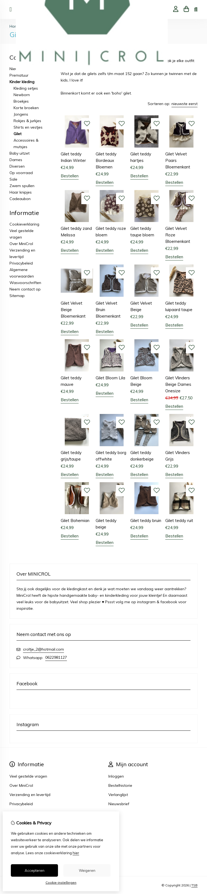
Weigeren (87, 870)
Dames (15, 159)
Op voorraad (21, 172)
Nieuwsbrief (118, 803)
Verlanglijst (118, 794)
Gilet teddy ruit (179, 520)
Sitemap (17, 295)
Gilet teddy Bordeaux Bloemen (106, 160)
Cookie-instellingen (61, 882)
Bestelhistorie (120, 785)
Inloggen (116, 776)
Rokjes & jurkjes (27, 120)
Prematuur (18, 75)
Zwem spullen (21, 185)
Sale (13, 179)
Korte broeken (26, 107)
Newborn (22, 94)
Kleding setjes (26, 88)
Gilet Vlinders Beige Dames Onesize (178, 384)
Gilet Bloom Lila (110, 377)
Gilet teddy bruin (145, 520)
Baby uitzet (19, 153)
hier (76, 853)
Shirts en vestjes (28, 127)
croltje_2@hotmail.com (43, 649)
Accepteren (34, 870)
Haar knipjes (20, 192)
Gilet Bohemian (75, 520)
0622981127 (56, 657)
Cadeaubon (20, 198)
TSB (194, 885)
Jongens (21, 114)
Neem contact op (25, 289)
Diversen (17, 166)
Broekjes (21, 101)
